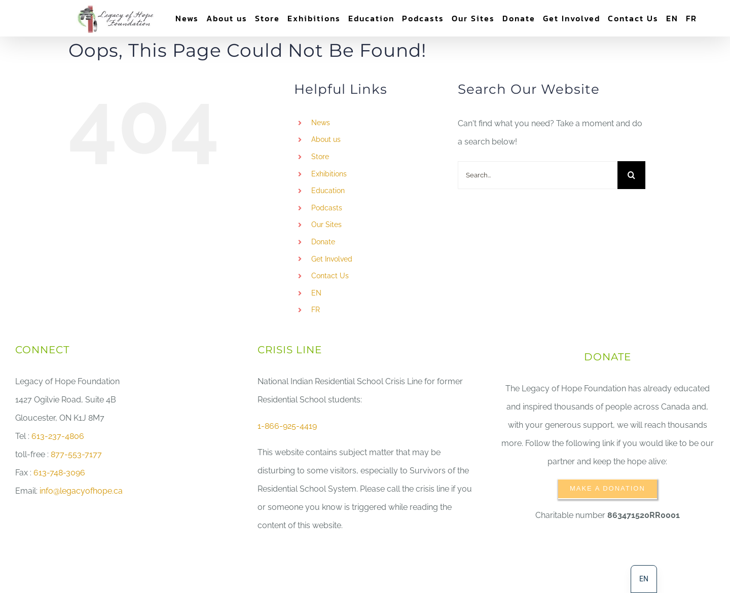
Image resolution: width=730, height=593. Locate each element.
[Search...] (537, 175)
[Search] (631, 175)
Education (328, 191)
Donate (323, 242)
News (320, 123)
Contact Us (330, 276)
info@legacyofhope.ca (81, 491)
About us (326, 139)
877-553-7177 (76, 454)
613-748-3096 (59, 472)
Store (320, 157)
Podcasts (326, 208)
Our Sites (326, 224)
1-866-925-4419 (287, 426)
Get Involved (331, 259)
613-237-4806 (57, 436)
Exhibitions (329, 174)
